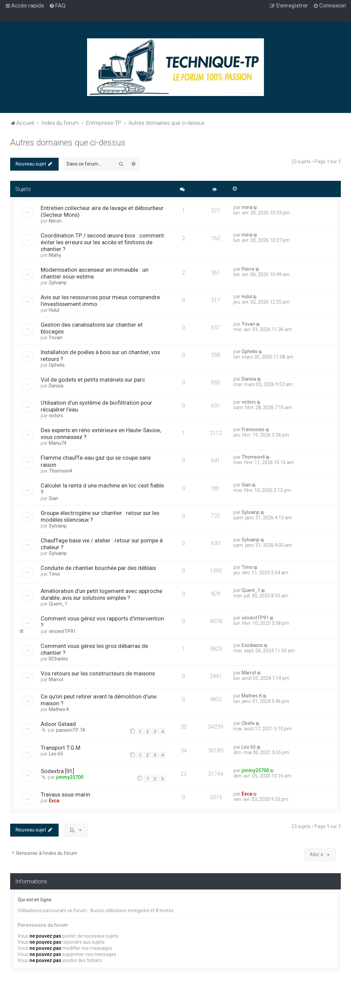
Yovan (55, 337)
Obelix (248, 723)
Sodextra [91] (57, 771)
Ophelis (57, 365)
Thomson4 (60, 471)
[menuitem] (57, 5)
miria (247, 207)
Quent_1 (58, 604)
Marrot (56, 679)
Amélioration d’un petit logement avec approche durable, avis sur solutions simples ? (101, 594)
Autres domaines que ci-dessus (67, 143)
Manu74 (57, 443)
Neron (55, 221)
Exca (54, 800)
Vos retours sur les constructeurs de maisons (98, 673)
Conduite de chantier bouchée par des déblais (98, 567)
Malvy (55, 255)
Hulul (54, 310)
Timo (54, 574)
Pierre (248, 269)
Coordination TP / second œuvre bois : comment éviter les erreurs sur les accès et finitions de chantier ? (102, 242)
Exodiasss (252, 645)
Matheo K (59, 709)
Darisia (56, 385)
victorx (56, 415)
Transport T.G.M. (61, 747)
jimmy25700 (69, 777)
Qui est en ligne (34, 899)
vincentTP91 (62, 631)
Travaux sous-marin (65, 794)
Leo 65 (56, 753)
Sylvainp (58, 282)
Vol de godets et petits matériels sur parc (93, 379)
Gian (53, 498)
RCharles (58, 659)
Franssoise (253, 429)
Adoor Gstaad (58, 724)
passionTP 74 (70, 730)
